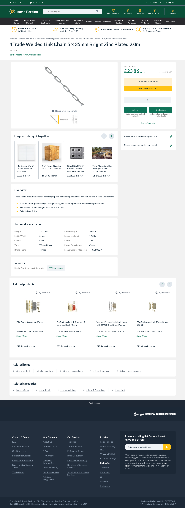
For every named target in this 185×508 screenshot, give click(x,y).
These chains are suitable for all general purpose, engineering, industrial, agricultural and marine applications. (64, 198)
